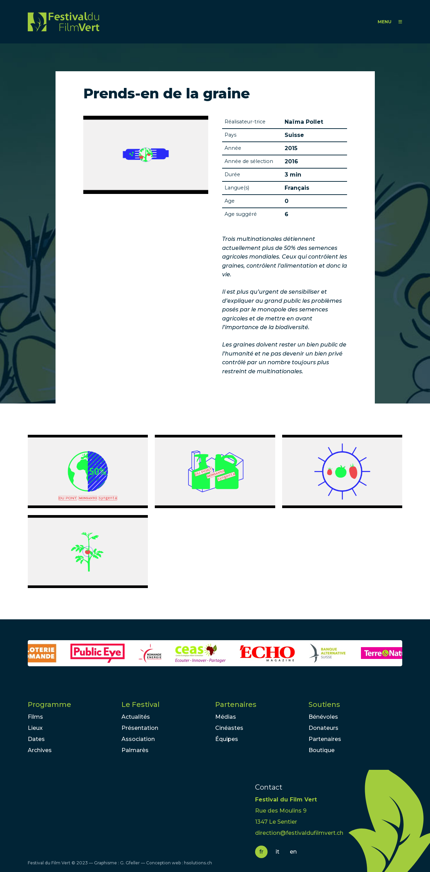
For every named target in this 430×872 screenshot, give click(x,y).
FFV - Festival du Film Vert (63, 21)
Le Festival (140, 704)
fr (261, 851)
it (277, 851)
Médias (225, 717)
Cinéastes (229, 728)
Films (35, 717)
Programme (49, 704)
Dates (36, 739)
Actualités (135, 717)
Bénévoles (323, 717)
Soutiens (324, 704)
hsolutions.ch (198, 862)
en (293, 851)
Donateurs (323, 728)
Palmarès (135, 750)
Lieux (35, 728)
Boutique (322, 750)
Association (138, 739)
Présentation (139, 728)
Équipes (226, 739)
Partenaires (235, 704)
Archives (40, 750)
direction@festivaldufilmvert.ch (299, 833)
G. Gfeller (130, 862)
